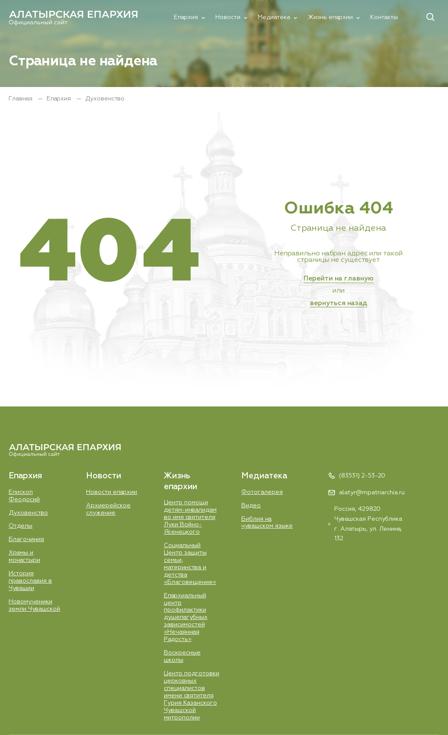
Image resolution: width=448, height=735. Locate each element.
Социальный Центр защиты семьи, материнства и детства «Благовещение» (190, 563)
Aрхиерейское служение (108, 509)
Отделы (20, 526)
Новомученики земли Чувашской (34, 605)
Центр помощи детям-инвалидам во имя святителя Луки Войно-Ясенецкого (190, 517)
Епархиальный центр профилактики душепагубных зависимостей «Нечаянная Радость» (186, 618)
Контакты (384, 17)
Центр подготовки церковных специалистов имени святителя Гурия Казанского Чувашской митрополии (191, 696)
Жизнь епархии (330, 17)
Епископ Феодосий (24, 496)
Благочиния (26, 539)
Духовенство (28, 513)
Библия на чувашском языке (267, 522)
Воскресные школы (182, 656)
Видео (251, 506)
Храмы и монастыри (24, 556)
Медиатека (274, 17)
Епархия (186, 17)
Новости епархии (111, 492)
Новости (227, 17)
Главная (21, 99)
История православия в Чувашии (30, 581)
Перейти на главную (339, 278)
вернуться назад (338, 303)
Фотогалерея (262, 492)
